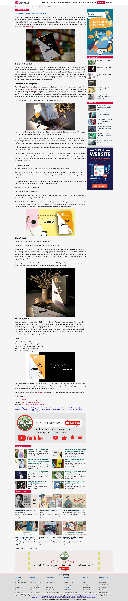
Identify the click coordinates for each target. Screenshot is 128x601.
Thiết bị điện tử (18, 580)
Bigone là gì (17, 585)
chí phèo (33, 409)
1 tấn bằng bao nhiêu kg (41, 409)
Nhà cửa (81, 2)
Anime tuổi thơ (86, 587)
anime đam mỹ (60, 409)
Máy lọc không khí (68, 585)
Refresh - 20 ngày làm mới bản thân (38, 449)
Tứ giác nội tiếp (18, 592)
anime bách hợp (52, 409)
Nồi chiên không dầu (68, 582)
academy (58, 408)
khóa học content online (67, 408)
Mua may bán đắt (103, 587)
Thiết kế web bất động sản (70, 592)
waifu (75, 408)
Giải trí (94, 2)
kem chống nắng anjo (23, 411)
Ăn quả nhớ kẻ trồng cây (88, 592)
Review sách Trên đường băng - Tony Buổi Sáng (42, 7)
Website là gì (18, 589)
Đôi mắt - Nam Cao (50, 589)
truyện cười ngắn (81, 408)
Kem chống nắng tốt (35, 592)
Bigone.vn (17, 7)
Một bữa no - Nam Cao (51, 585)
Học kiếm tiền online (104, 585)
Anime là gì (85, 580)
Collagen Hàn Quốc (35, 580)
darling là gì (18, 409)
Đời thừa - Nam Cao (50, 582)
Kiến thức (101, 2)
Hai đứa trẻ (48, 580)
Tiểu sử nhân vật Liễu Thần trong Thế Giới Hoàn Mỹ (104, 135)
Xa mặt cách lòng (103, 589)
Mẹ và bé (67, 2)
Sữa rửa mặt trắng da (35, 582)
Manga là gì (85, 582)
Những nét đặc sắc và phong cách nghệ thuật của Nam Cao (103, 96)
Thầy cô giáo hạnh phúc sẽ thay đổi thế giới (44, 408)
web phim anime (26, 409)
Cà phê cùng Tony (31, 89)
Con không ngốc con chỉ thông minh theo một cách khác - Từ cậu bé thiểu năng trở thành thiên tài (38, 461)
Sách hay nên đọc (25, 7)
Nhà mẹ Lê (48, 592)
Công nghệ (53, 2)
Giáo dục (88, 2)
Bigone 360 (109, 2)
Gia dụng (74, 2)
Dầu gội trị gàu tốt (34, 587)
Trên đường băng (27, 27)
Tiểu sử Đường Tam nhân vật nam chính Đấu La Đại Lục (104, 128)
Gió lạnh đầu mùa (103, 582)
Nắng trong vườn (50, 587)
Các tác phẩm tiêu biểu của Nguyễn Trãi (74, 510)
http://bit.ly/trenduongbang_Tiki (29, 400)
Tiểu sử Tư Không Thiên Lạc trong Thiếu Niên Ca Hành (103, 114)
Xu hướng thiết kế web (20, 582)
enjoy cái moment (69, 409)
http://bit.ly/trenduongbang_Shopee (33, 404)
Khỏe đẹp (61, 2)
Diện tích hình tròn (103, 592)
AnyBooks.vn (67, 589)
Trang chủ (45, 2)
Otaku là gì (85, 585)
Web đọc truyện (18, 587)
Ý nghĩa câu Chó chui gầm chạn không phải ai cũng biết (104, 107)
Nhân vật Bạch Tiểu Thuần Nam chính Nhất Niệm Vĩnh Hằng (104, 121)
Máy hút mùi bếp (68, 580)
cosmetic (76, 409)
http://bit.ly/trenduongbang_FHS (32, 402)
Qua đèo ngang (55, 592)
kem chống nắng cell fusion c (36, 411)
